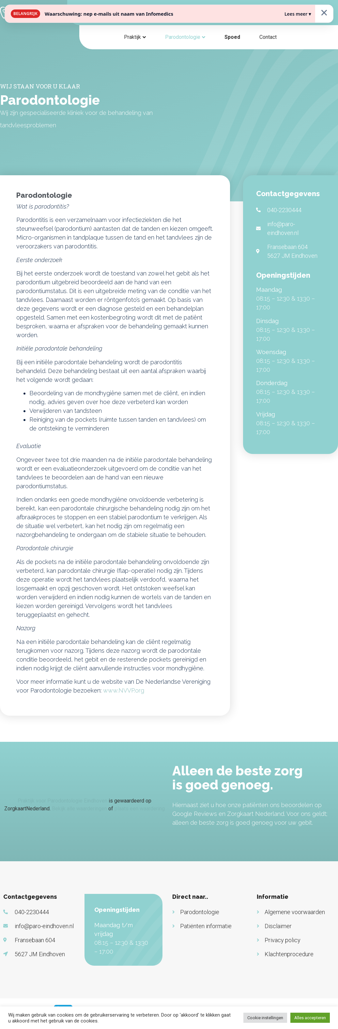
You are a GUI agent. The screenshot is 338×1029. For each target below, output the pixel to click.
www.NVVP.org (123, 690)
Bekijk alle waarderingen (79, 808)
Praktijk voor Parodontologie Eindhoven (62, 801)
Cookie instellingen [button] (265, 1017)
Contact (268, 37)
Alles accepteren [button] (310, 1017)
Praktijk (132, 37)
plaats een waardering (140, 808)
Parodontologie (182, 37)
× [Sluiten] (324, 12)
